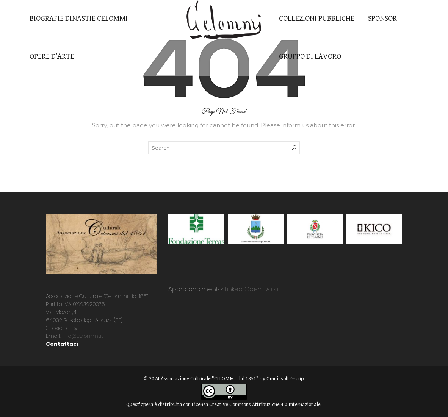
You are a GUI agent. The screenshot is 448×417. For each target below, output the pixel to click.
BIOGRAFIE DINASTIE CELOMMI (79, 18)
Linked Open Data (250, 289)
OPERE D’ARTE (52, 56)
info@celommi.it (82, 336)
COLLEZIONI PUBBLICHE (316, 18)
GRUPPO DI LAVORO (310, 56)
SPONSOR (382, 18)
